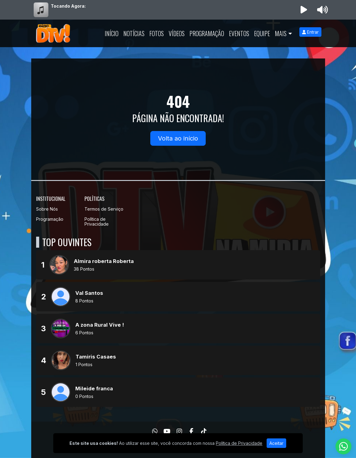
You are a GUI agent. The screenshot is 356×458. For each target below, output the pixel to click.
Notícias (133, 33)
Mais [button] (281, 33)
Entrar (310, 32)
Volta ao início (178, 138)
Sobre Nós (47, 209)
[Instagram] (179, 431)
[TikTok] (204, 431)
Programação (206, 33)
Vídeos (177, 33)
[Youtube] (167, 431)
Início (111, 33)
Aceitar (276, 443)
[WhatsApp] (155, 431)
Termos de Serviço (103, 209)
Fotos (156, 33)
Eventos (239, 33)
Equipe (262, 33)
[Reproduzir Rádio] (303, 9)
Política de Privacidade (96, 221)
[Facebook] (191, 431)
